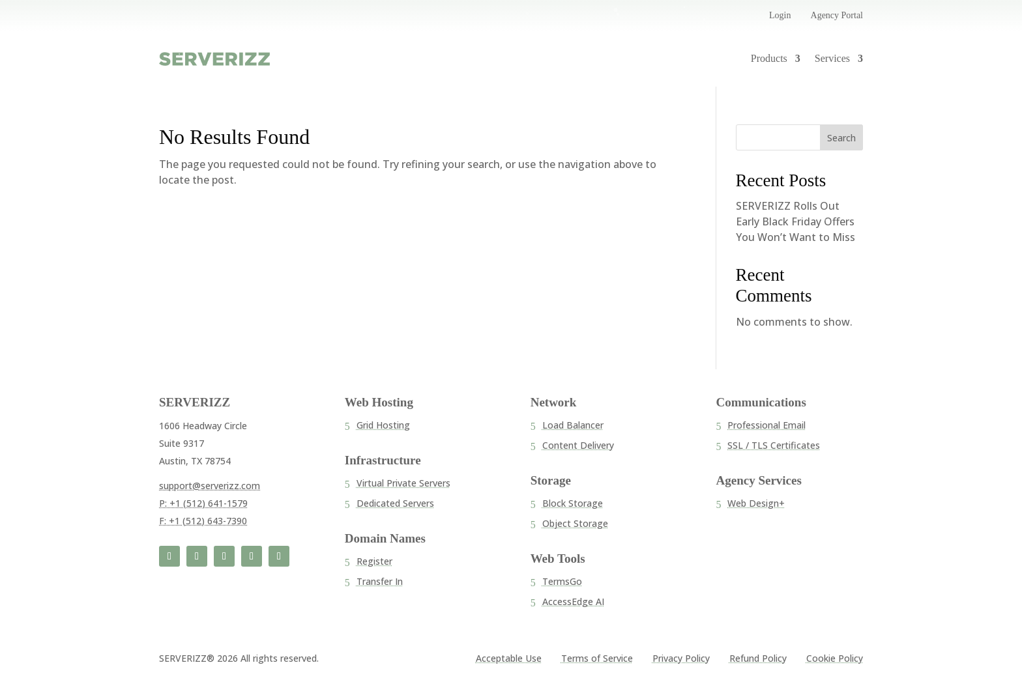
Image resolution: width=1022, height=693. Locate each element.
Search (841, 138)
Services (832, 58)
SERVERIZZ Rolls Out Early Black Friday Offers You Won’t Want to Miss (795, 221)
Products (769, 58)
